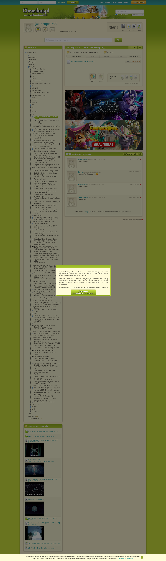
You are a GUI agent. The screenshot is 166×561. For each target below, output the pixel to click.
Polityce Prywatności (126, 558)
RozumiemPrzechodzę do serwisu (83, 292)
